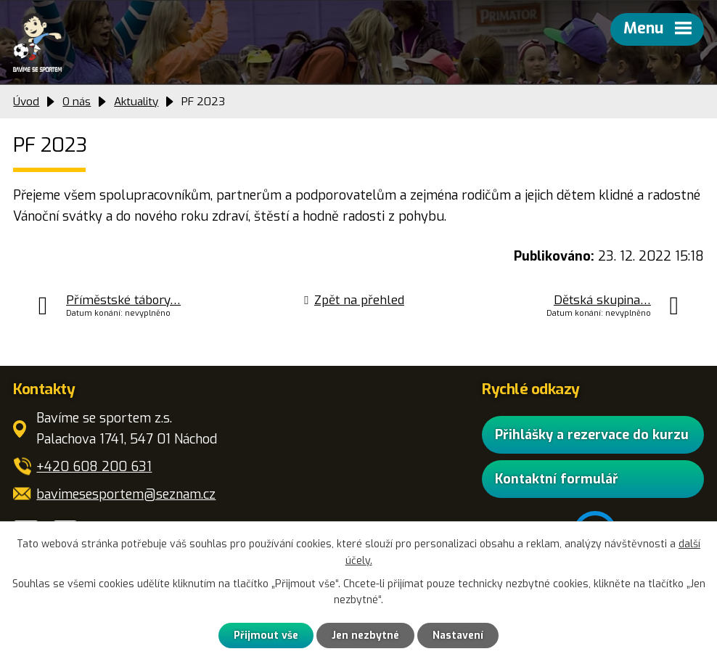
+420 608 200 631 (94, 466)
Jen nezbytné (365, 635)
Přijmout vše (266, 635)
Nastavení (458, 635)
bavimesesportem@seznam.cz (126, 494)
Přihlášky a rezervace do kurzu (592, 435)
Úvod (26, 101)
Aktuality (136, 101)
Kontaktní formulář (556, 479)
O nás (76, 101)
